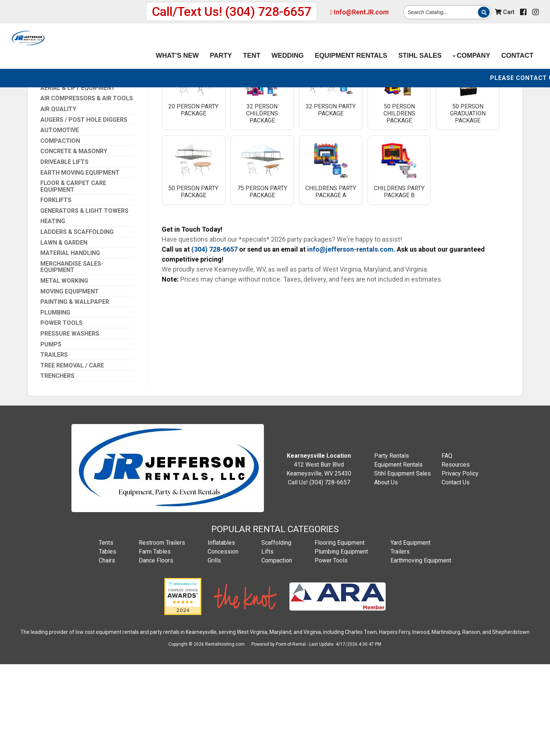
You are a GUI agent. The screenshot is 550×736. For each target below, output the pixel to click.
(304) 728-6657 (64, 107)
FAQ (447, 527)
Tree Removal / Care (72, 437)
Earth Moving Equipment (80, 244)
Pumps (50, 416)
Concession (223, 622)
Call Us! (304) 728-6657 (319, 553)
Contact (518, 46)
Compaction (60, 212)
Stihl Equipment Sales (402, 544)
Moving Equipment (69, 363)
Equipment (351, 46)
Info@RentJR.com (359, 12)
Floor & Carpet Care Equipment (73, 257)
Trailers (54, 426)
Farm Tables (155, 622)
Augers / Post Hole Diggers (83, 191)
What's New (177, 46)
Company (471, 46)
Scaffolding (276, 614)
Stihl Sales (420, 46)
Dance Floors (156, 631)
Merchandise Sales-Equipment (71, 338)
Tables (107, 622)
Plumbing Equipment (341, 622)
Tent (252, 46)
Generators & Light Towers (84, 282)
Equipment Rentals (398, 536)
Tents (106, 614)
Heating (52, 292)
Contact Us (456, 553)
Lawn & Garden (63, 314)
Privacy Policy (460, 544)
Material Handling (70, 324)
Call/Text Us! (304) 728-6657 (231, 11)
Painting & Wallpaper (74, 373)
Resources (456, 536)
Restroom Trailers (162, 614)
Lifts (267, 622)
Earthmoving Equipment (420, 631)
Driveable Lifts (64, 233)
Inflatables (221, 614)
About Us (386, 553)
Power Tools (61, 394)
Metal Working (64, 352)
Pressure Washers (69, 405)
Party (221, 46)
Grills (214, 631)
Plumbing (55, 384)
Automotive (59, 201)
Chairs (107, 631)
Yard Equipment (410, 614)
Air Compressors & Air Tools (86, 170)
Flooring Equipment (340, 614)
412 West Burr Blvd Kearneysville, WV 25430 (318, 536)
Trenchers (57, 447)
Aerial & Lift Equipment (77, 159)
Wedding (288, 46)
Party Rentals (391, 527)
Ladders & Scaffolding (77, 303)
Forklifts (55, 271)
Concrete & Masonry (73, 222)
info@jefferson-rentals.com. (351, 321)
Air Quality (58, 180)
